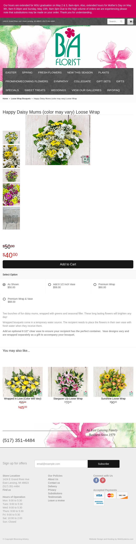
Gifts (120, 81)
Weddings (58, 90)
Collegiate (82, 81)
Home (5, 98)
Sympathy (61, 81)
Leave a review (56, 500)
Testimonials (55, 497)
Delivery (52, 486)
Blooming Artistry (68, 46)
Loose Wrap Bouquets (21, 98)
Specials (12, 90)
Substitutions (55, 493)
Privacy (52, 489)
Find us (7, 489)
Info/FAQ (113, 90)
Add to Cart (68, 264)
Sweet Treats (34, 90)
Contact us (54, 482)
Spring (27, 72)
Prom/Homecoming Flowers (26, 81)
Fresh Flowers (50, 72)
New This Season (80, 72)
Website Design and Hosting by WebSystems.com (111, 539)
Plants (103, 72)
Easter (10, 72)
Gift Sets (103, 81)
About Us (53, 479)
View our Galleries (86, 90)
